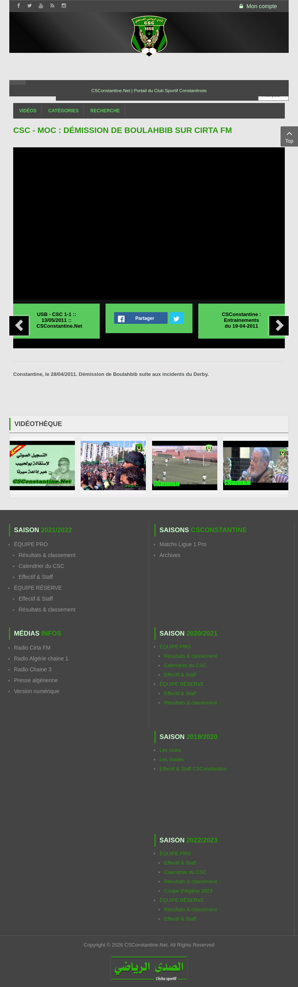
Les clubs (170, 750)
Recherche (105, 111)
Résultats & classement (47, 555)
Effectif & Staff (36, 577)
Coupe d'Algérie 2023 (188, 891)
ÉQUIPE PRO (31, 544)
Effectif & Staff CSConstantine (193, 769)
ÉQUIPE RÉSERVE (38, 588)
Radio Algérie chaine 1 (41, 658)
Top (289, 136)
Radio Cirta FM (32, 648)
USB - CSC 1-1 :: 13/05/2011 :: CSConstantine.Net (59, 320)
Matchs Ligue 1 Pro (182, 544)
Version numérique (36, 691)
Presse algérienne (36, 680)
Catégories (63, 111)
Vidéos (27, 111)
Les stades (171, 759)
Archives (169, 555)
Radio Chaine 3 (33, 669)
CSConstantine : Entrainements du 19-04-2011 (241, 320)
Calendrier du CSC (41, 566)
